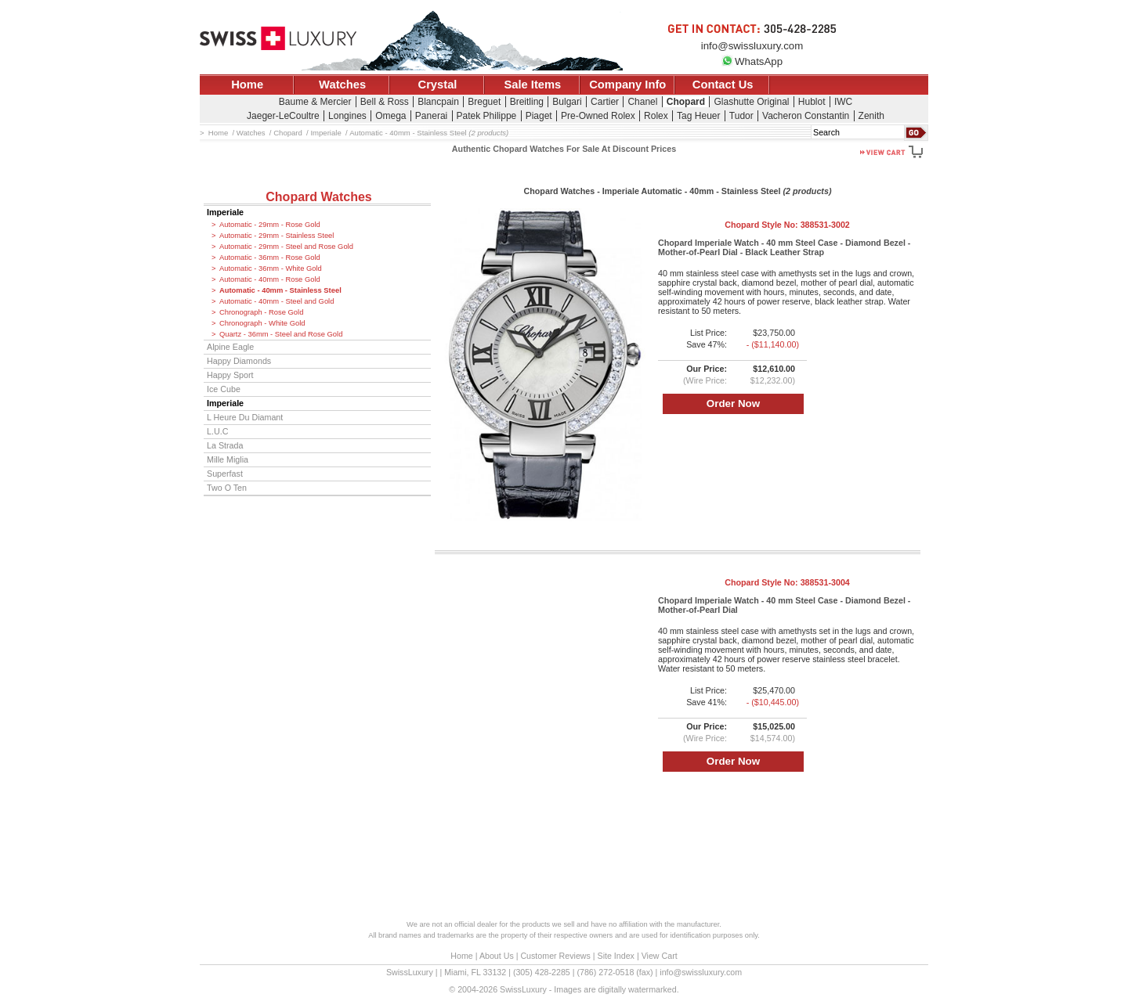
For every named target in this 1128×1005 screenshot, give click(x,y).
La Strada (225, 445)
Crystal (437, 84)
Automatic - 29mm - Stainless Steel (276, 236)
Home (247, 84)
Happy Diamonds (239, 361)
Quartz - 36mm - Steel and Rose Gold (280, 334)
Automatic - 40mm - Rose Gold (269, 279)
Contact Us (723, 84)
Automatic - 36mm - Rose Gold (269, 257)
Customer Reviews (555, 955)
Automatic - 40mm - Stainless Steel (280, 290)
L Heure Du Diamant (245, 417)
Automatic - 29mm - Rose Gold (269, 225)
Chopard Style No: (787, 224)
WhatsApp (752, 61)
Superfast (225, 473)
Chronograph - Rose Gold (261, 312)
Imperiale (225, 212)
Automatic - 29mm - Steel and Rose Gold (286, 246)
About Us (496, 955)
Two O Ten (227, 487)
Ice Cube (223, 389)
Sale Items (532, 84)
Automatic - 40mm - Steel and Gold (276, 301)
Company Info (627, 84)
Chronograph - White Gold (262, 323)
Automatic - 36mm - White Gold (270, 268)
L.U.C (217, 431)
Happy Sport (230, 375)
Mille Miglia (227, 459)
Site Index (616, 955)
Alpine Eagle (230, 346)
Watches (342, 84)
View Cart (660, 955)
